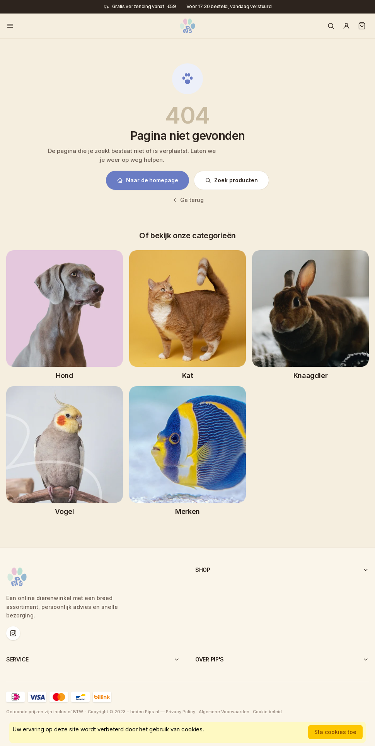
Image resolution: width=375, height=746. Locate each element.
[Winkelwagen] (362, 26)
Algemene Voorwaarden (224, 711)
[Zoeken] (331, 26)
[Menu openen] (10, 26)
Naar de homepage (147, 180)
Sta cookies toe (335, 732)
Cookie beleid (267, 711)
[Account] (346, 26)
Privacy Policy (180, 711)
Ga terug (188, 200)
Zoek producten (231, 180)
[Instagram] (13, 633)
